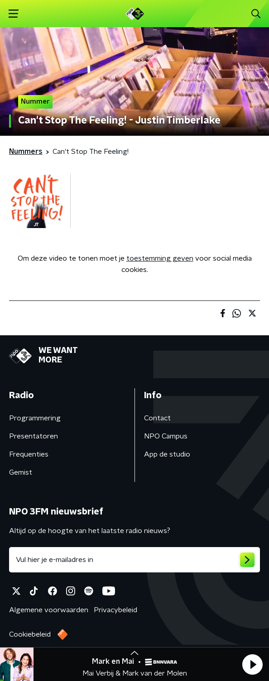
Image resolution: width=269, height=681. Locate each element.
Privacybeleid (115, 610)
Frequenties (28, 454)
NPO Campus (165, 436)
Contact (157, 418)
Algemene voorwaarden (48, 610)
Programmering (35, 418)
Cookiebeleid (30, 634)
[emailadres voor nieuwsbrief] (134, 559)
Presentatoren (33, 436)
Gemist (20, 472)
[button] (252, 664)
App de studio (167, 454)
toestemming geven (159, 258)
